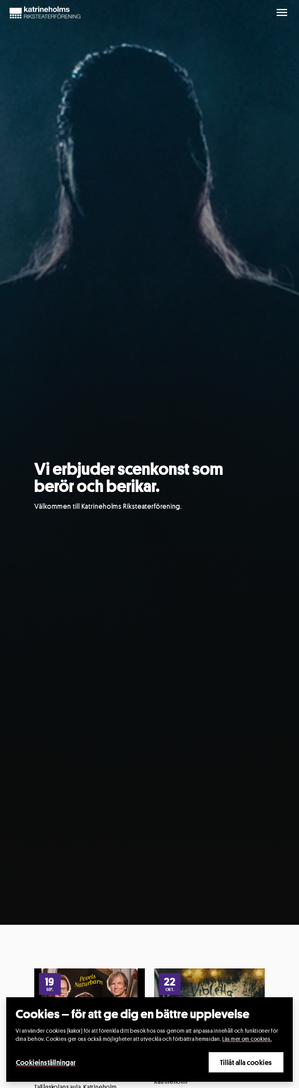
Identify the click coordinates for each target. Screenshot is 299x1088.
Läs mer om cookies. (247, 1038)
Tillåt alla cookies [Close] (246, 1062)
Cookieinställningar (46, 1062)
